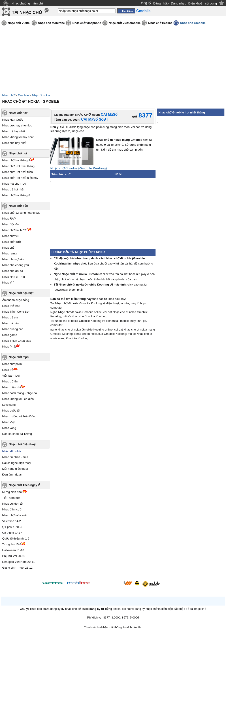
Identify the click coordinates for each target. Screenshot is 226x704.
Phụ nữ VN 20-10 (13, 556)
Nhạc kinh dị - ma (13, 276)
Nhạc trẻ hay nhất (13, 131)
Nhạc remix (9, 253)
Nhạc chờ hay (18, 112)
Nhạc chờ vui (10, 236)
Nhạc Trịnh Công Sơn (16, 311)
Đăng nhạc (178, 3)
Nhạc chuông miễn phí (27, 3)
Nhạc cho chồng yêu (15, 265)
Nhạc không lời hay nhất (18, 137)
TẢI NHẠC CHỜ (27, 12)
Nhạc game (9, 335)
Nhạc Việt (8, 422)
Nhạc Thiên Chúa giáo (16, 340)
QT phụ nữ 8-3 (11, 527)
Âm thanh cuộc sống (15, 300)
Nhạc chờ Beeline (160, 23)
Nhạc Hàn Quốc (12, 119)
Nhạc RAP (9, 218)
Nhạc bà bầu (10, 323)
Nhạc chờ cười (11, 241)
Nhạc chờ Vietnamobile (125, 23)
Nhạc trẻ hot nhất (13, 189)
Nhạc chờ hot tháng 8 (16, 195)
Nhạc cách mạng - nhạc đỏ (19, 393)
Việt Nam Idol (11, 375)
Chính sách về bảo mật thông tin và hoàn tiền (113, 627)
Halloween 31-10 (13, 550)
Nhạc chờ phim (12, 364)
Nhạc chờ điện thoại (22, 444)
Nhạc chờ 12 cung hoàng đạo (21, 212)
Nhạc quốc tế (10, 410)
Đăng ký (145, 3)
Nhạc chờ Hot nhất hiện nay (20, 177)
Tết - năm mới (11, 497)
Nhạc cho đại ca (12, 271)
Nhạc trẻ (7, 369)
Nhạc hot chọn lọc (14, 183)
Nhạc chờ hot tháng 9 (16, 160)
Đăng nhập (161, 3)
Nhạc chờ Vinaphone (86, 23)
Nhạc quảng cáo (12, 329)
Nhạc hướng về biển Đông (19, 416)
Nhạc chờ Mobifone (51, 23)
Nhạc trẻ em (10, 317)
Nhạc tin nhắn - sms (15, 457)
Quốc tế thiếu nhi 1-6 (15, 538)
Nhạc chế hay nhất (14, 143)
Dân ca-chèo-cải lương (17, 433)
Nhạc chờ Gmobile (192, 23)
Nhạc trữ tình (10, 381)
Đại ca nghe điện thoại (16, 463)
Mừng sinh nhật (12, 492)
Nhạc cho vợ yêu (13, 259)
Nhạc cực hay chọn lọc (17, 125)
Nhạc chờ (8, 95)
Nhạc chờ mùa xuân (15, 515)
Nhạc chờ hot (18, 153)
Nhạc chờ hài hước (14, 230)
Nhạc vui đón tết (12, 503)
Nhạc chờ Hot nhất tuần (17, 172)
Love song (9, 404)
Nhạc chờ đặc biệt (21, 293)
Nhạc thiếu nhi (11, 387)
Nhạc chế (8, 247)
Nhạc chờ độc (18, 205)
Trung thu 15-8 (11, 544)
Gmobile (23, 95)
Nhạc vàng (9, 428)
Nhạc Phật (9, 346)
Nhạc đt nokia (41, 95)
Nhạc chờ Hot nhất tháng (18, 166)
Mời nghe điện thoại (15, 468)
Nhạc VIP (8, 282)
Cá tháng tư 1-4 (12, 532)
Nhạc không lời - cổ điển (18, 399)
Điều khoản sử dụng (202, 3)
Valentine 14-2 (11, 521)
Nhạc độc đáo (11, 224)
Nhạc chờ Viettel (19, 23)
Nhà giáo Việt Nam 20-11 (18, 561)
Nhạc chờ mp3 (19, 357)
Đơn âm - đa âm (12, 474)
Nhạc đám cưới (12, 509)
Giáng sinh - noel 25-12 (17, 567)
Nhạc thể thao (11, 305)
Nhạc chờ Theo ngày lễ (24, 485)
